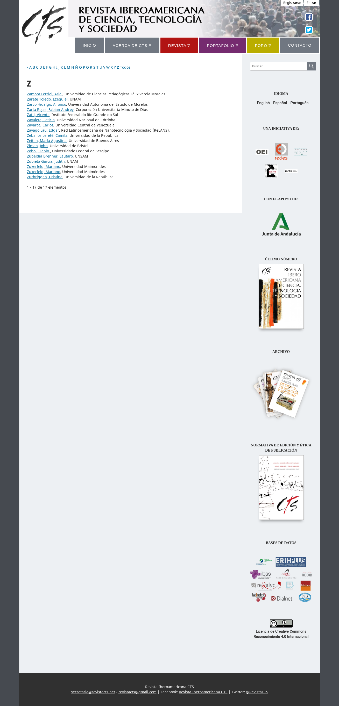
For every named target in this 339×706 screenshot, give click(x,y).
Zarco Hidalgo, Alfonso (46, 104)
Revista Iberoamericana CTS (203, 691)
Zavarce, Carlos (40, 125)
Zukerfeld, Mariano (43, 166)
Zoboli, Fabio (38, 150)
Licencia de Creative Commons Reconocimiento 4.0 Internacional (281, 631)
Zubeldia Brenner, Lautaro (50, 156)
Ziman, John (37, 145)
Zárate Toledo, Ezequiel (47, 99)
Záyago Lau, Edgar (43, 130)
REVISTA (179, 45)
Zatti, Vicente (38, 114)
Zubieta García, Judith (46, 161)
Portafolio (222, 45)
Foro (263, 45)
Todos (125, 67)
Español (280, 103)
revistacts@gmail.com (137, 691)
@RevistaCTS (257, 691)
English (263, 103)
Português (299, 103)
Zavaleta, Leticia (41, 119)
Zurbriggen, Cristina (44, 176)
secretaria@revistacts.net (93, 691)
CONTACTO (300, 45)
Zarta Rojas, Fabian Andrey (50, 109)
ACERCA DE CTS (132, 45)
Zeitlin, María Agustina (47, 140)
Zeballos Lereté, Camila (47, 135)
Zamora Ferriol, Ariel (44, 93)
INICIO (89, 45)
